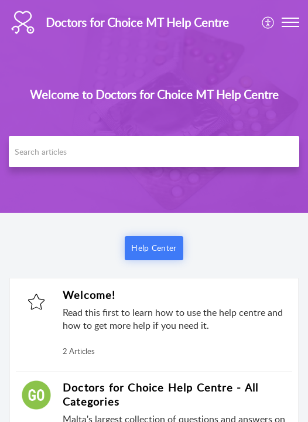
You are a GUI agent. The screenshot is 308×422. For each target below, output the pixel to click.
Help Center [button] (153, 247)
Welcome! (89, 295)
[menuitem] (268, 22)
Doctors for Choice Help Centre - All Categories (160, 394)
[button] (268, 22)
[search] (154, 151)
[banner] (154, 106)
